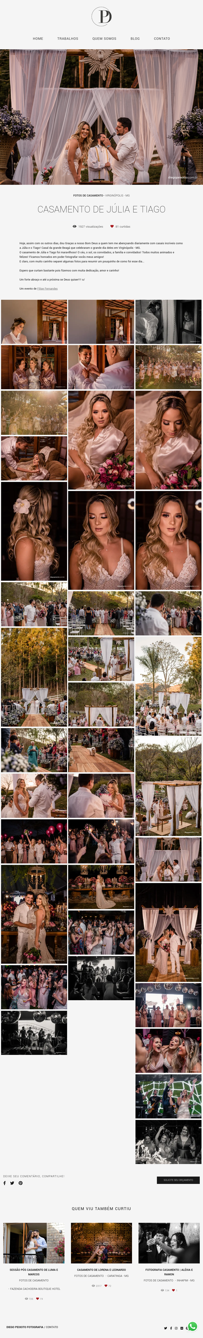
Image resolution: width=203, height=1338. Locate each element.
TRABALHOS (67, 38)
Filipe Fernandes (47, 288)
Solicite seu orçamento (178, 1180)
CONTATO (162, 38)
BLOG (135, 38)
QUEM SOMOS (104, 38)
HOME (38, 38)
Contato (52, 1327)
